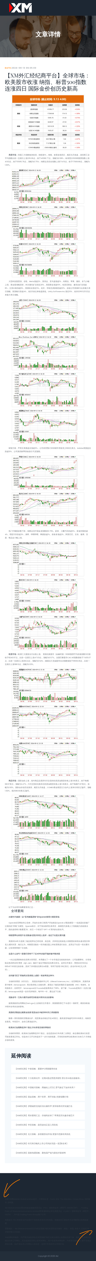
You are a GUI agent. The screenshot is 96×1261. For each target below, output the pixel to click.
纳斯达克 (31, 531)
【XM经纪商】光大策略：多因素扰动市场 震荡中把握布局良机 (42, 1134)
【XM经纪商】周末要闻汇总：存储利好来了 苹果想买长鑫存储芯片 (44, 1115)
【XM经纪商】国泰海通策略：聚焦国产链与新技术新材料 (40, 1152)
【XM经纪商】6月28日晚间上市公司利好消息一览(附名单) (41, 1143)
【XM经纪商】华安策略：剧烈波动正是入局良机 (36, 1124)
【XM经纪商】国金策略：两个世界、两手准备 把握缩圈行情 (41, 1096)
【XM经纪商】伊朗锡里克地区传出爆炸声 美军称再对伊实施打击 (43, 1106)
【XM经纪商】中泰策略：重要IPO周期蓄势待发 (36, 1068)
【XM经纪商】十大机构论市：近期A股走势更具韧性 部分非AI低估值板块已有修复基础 (47, 1079)
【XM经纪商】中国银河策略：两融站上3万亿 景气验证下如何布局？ (45, 1087)
